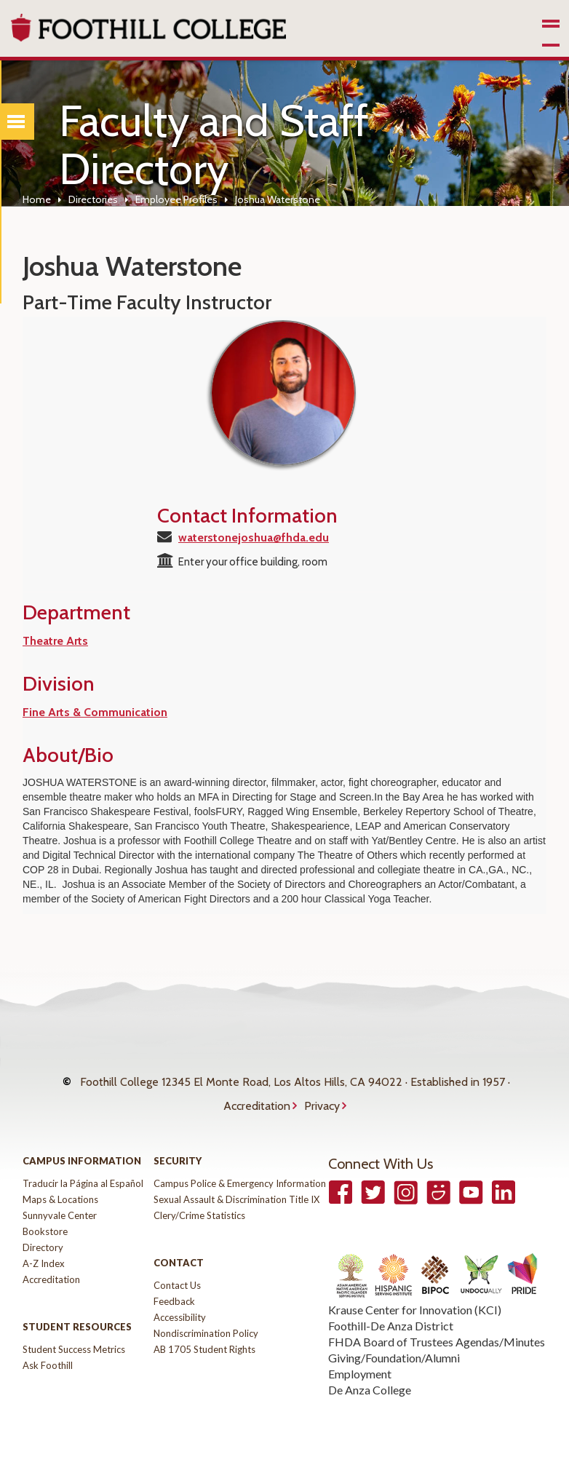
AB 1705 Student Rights (204, 1335)
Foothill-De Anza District (390, 1311)
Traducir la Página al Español (83, 1169)
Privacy (322, 1095)
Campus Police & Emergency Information (240, 1169)
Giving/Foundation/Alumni (394, 1343)
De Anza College (369, 1375)
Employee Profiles (176, 199)
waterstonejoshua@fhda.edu (253, 537)
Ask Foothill (48, 1351)
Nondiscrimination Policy (206, 1319)
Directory (43, 1233)
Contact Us (177, 1271)
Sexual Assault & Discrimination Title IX (236, 1185)
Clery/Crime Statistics (199, 1201)
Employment (359, 1359)
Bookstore (45, 1217)
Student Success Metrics (74, 1335)
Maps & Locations (60, 1185)
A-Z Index (44, 1249)
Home (37, 199)
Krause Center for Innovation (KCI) (414, 1295)
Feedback (174, 1287)
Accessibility (180, 1303)
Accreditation (256, 1095)
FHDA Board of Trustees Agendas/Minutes (436, 1327)
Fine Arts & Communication (95, 712)
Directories (93, 199)
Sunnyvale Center (60, 1201)
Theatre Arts (55, 641)
